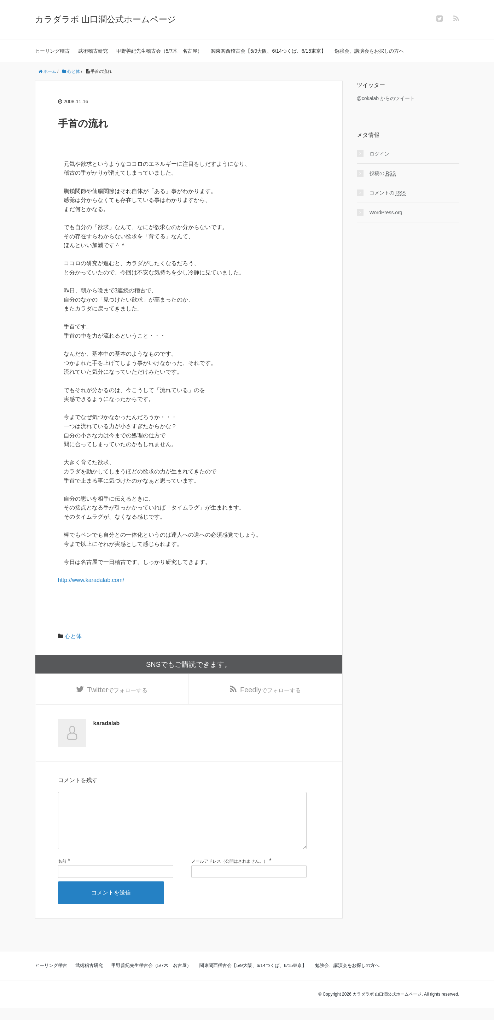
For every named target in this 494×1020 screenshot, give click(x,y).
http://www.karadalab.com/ (91, 580)
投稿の (383, 173)
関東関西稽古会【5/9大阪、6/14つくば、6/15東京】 (268, 51)
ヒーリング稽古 (52, 51)
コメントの (388, 193)
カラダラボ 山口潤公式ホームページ (105, 19)
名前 (62, 872)
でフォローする (117, 690)
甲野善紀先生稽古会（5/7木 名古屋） (159, 51)
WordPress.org (386, 212)
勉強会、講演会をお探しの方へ (369, 51)
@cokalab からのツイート (386, 98)
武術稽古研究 (93, 51)
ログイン (379, 154)
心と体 (73, 636)
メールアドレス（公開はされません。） (229, 872)
